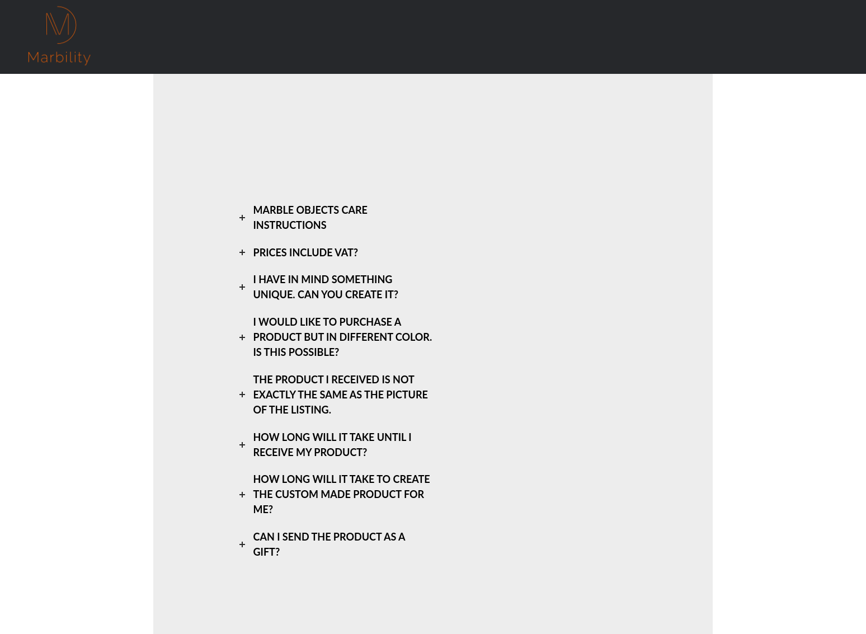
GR (517, 36)
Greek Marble (254, 36)
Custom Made (403, 36)
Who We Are (328, 36)
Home (141, 36)
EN (551, 36)
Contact (471, 36)
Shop (186, 36)
